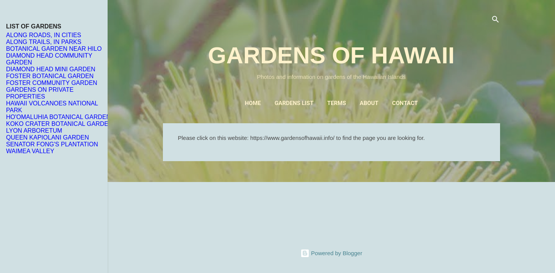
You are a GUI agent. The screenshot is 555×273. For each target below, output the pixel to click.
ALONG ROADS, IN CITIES (43, 35)
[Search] (495, 20)
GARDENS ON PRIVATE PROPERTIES (39, 93)
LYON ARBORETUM (34, 130)
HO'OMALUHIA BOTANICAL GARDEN (58, 117)
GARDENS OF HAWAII (331, 55)
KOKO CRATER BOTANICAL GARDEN (59, 124)
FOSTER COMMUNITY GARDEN (51, 83)
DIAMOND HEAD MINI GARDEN (50, 69)
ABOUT (369, 103)
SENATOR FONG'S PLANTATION (52, 144)
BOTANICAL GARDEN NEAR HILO (54, 49)
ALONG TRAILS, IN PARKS (43, 42)
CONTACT (405, 103)
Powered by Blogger (331, 253)
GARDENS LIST (294, 103)
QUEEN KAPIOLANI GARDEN (47, 137)
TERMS (336, 103)
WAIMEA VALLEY (30, 151)
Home (253, 103)
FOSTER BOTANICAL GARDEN (50, 76)
